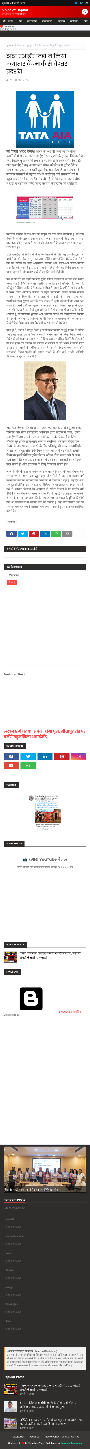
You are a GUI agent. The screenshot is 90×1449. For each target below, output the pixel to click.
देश (20, 21)
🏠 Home (8, 20)
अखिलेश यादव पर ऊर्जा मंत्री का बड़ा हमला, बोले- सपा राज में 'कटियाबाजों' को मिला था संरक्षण (51, 1422)
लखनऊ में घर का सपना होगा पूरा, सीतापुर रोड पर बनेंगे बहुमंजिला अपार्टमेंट (45, 734)
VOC (11, 79)
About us (34, 1437)
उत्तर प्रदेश (32, 21)
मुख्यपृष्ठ (9, 45)
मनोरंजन (74, 21)
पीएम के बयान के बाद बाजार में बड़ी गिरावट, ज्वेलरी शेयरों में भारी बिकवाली (50, 956)
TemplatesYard (36, 1443)
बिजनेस (18, 45)
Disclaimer (18, 1437)
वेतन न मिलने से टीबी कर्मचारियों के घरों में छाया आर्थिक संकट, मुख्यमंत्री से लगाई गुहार (48, 1405)
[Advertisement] (45, 1054)
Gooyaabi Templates (71, 1443)
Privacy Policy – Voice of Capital (61, 1437)
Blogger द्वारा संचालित (42, 1011)
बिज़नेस (61, 21)
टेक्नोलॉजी (47, 21)
